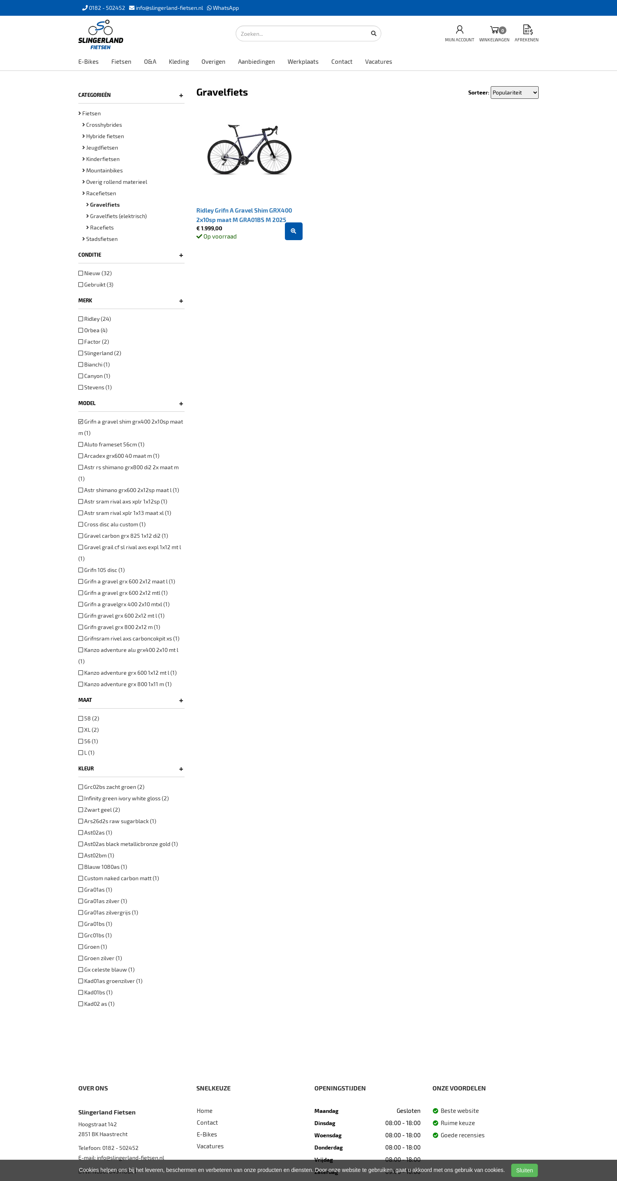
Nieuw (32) (95, 273)
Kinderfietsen (101, 158)
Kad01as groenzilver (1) (110, 980)
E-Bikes (88, 61)
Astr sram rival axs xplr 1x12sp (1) (122, 501)
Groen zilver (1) (100, 958)
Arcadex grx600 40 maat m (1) (118, 455)
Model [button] (130, 403)
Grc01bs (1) (95, 935)
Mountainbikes (102, 170)
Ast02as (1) (95, 832)
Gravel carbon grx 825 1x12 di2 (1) (123, 535)
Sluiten (524, 1170)
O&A (150, 61)
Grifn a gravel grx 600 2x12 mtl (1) (123, 592)
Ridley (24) (94, 318)
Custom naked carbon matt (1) (118, 878)
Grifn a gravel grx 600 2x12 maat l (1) (126, 581)
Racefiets (100, 227)
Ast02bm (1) (96, 855)
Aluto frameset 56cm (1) (111, 444)
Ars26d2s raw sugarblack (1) (117, 821)
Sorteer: (479, 92)
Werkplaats (303, 61)
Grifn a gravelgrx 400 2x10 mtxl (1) (124, 604)
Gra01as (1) (95, 889)
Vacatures (378, 61)
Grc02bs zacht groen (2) (111, 786)
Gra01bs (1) (95, 923)
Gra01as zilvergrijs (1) (108, 912)
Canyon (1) (94, 375)
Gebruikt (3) (95, 284)
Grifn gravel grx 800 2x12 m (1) (119, 627)
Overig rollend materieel (114, 181)
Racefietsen (99, 193)
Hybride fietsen (103, 136)
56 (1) (88, 741)
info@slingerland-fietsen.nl (130, 1157)
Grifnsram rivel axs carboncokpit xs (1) (128, 638)
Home (204, 1110)
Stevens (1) (95, 387)
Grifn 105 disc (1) (101, 569)
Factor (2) (93, 341)
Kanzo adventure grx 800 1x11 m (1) (125, 684)
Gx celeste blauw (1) (106, 969)
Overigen (213, 61)
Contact (342, 61)
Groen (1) (92, 946)
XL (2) (88, 729)
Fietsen (121, 61)
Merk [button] (130, 300)
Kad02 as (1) (96, 1003)
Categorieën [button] (130, 95)
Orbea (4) (92, 330)
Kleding (179, 61)
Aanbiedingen (256, 61)
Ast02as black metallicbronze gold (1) (128, 843)
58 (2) (88, 718)
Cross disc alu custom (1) (112, 524)
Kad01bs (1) (95, 992)
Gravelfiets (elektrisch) (116, 216)
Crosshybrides (102, 124)
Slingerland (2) (99, 353)
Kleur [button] (130, 768)
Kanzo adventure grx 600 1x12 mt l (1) (127, 672)
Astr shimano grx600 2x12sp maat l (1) (128, 490)
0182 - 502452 (120, 1147)
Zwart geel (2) (99, 809)
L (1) (86, 752)
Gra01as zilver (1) (102, 901)
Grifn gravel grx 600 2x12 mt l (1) (121, 615)
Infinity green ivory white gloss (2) (123, 798)
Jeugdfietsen (100, 147)
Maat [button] (130, 700)
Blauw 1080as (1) (102, 866)
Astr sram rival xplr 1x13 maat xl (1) (124, 512)
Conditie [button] (130, 254)
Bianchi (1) (94, 364)
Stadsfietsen (100, 238)
